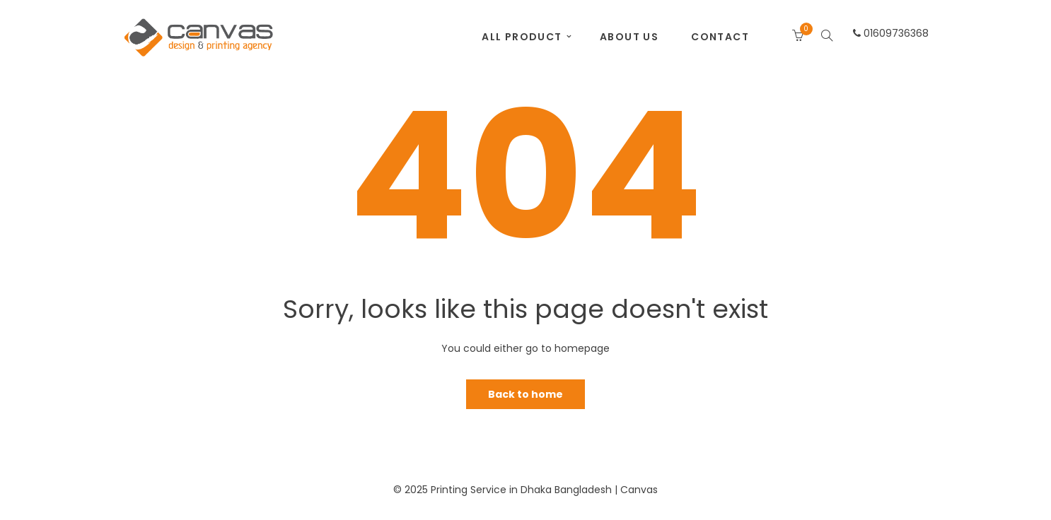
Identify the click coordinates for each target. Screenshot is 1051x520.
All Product (522, 37)
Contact (720, 37)
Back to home (525, 394)
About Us (629, 37)
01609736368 (891, 33)
